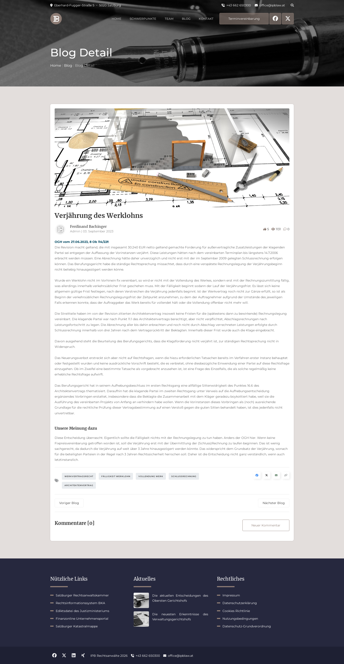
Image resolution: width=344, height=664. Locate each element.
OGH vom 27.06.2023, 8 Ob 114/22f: (82, 242)
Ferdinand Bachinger (88, 226)
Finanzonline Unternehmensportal (82, 619)
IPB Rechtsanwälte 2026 (109, 655)
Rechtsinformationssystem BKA (80, 603)
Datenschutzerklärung (239, 603)
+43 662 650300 (236, 5)
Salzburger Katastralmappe (77, 626)
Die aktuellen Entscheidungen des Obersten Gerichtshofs (180, 598)
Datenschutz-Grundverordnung (246, 626)
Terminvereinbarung (244, 19)
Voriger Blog (69, 503)
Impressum (231, 595)
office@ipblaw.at (270, 5)
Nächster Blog (274, 503)
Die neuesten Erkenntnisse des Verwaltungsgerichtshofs (180, 616)
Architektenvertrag (78, 485)
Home (111, 19)
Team (166, 19)
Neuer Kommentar (265, 525)
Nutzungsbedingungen (240, 619)
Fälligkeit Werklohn (115, 476)
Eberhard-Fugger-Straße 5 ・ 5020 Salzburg (85, 5)
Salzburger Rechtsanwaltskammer (82, 595)
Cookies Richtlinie (236, 611)
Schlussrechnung (183, 476)
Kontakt (205, 19)
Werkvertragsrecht (78, 476)
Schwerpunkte (138, 19)
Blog (184, 19)
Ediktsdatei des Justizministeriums (82, 611)
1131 (276, 229)
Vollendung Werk (150, 476)
